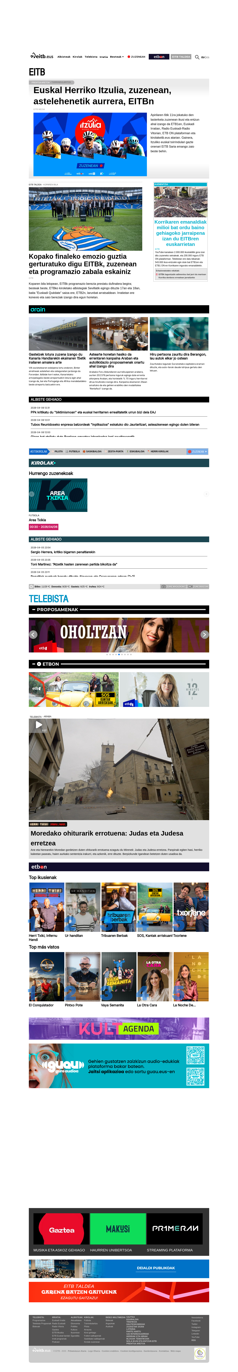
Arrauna (87, 1330)
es (207, 57)
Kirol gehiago (90, 1332)
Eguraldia (75, 1336)
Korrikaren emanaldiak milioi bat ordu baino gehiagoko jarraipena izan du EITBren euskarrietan (181, 233)
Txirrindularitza (90, 1323)
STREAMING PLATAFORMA (170, 1250)
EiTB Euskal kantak (61, 1336)
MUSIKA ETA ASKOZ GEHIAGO (59, 1250)
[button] (107, 654)
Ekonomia (75, 1323)
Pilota (86, 1326)
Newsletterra (197, 1317)
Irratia (104, 57)
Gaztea (55, 1330)
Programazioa (39, 1320)
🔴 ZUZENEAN (196, 451)
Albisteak (63, 56)
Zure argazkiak (173, 586)
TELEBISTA (48, 599)
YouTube (196, 1337)
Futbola (87, 1320)
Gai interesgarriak (137, 1334)
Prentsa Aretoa (135, 1343)
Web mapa (176, 1351)
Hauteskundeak (135, 1324)
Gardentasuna (150, 1351)
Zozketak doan (135, 1327)
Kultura (74, 1330)
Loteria (130, 1329)
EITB (37, 72)
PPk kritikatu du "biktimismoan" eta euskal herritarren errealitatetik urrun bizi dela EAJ (93, 412)
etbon (51, 664)
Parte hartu (133, 1331)
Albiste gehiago (46, 399)
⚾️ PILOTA (57, 451)
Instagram (196, 1327)
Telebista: (38, 1317)
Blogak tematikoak (137, 1339)
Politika (74, 1326)
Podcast (56, 1342)
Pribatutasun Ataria (77, 1351)
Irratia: (56, 1317)
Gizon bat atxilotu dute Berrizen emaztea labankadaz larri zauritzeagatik (82, 437)
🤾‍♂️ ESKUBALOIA (135, 451)
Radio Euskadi (58, 1323)
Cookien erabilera (110, 1351)
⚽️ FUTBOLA (73, 451)
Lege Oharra (94, 1351)
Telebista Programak (42, 1323)
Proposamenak (57, 609)
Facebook (196, 1321)
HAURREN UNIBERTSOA (111, 1250)
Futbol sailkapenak (92, 1336)
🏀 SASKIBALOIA (92, 451)
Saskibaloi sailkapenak (94, 1339)
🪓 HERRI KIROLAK (158, 451)
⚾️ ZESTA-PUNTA (113, 451)
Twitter (194, 1324)
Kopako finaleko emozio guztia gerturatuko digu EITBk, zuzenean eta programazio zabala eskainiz (83, 264)
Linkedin (195, 1334)
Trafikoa (131, 1322)
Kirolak (77, 56)
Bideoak (36, 1326)
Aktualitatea (76, 1320)
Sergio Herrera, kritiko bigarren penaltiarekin (63, 552)
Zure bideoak (198, 586)
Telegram (196, 1330)
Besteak (115, 56)
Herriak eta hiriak (137, 1336)
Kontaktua (164, 1351)
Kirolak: (89, 1317)
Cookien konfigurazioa (131, 1351)
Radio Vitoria (58, 1326)
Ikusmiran (75, 1332)
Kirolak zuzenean (92, 1342)
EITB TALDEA (181, 56)
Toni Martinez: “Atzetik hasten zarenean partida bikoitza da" (74, 564)
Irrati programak (59, 1339)
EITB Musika (58, 1332)
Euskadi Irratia (58, 1320)
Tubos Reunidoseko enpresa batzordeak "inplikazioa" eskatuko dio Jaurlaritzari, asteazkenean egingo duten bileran (115, 424)
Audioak (109, 1326)
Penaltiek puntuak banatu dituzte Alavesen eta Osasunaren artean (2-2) (83, 576)
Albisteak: (77, 1317)
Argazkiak (110, 1323)
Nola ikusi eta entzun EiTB (141, 1341)
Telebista (91, 56)
